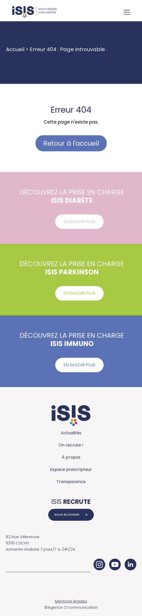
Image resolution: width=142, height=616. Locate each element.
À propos (71, 457)
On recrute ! (71, 445)
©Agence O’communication (71, 607)
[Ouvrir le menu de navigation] (127, 13)
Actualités (71, 433)
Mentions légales (71, 601)
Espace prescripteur (71, 469)
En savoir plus (79, 222)
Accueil (15, 49)
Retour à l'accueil (71, 143)
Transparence (71, 482)
